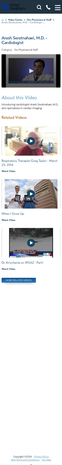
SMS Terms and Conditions (25, 459)
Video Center (15, 20)
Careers (31, 360)
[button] (57, 7)
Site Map (46, 459)
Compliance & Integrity (31, 373)
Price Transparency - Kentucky (31, 408)
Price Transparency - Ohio (31, 415)
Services (31, 421)
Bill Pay (31, 353)
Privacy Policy (41, 456)
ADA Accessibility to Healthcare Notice (31, 346)
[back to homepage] (3, 20)
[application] (31, 71)
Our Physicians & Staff (39, 20)
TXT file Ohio (31, 435)
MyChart (31, 394)
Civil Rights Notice (31, 367)
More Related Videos (19, 280)
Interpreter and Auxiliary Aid (31, 380)
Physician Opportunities (31, 401)
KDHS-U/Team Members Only (31, 387)
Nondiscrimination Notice (31, 339)
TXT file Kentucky (31, 428)
